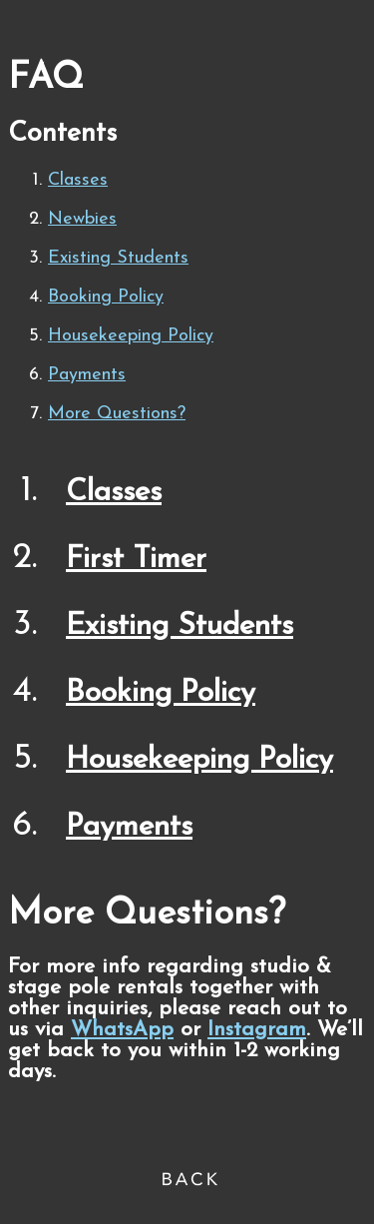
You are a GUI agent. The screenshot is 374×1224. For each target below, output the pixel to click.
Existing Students (118, 258)
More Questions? (117, 413)
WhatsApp (122, 1029)
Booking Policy (106, 297)
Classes (78, 180)
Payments (87, 374)
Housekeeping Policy (130, 335)
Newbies (82, 219)
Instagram (256, 1029)
